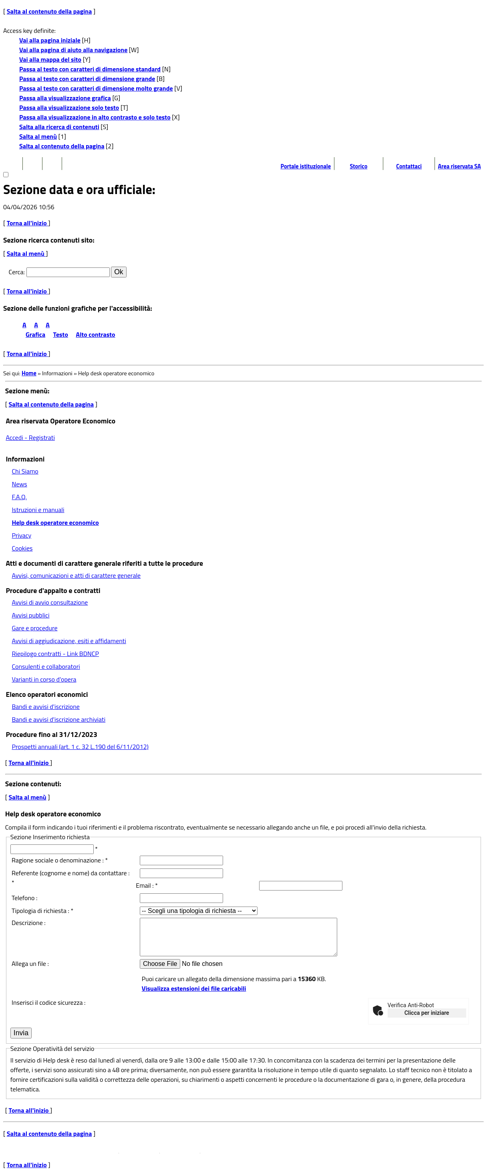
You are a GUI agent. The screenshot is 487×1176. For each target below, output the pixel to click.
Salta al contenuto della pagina (49, 11)
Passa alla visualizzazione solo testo (69, 107)
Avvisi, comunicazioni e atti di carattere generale (76, 575)
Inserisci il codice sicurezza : (48, 1002)
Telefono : (24, 898)
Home (29, 373)
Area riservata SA (459, 166)
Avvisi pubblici (30, 615)
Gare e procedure (34, 628)
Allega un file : (30, 963)
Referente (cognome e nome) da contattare (69, 873)
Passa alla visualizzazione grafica (65, 98)
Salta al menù (38, 136)
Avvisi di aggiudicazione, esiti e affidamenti (69, 641)
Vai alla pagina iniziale (49, 40)
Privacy (21, 535)
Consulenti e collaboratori (46, 666)
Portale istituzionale (305, 166)
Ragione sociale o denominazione (56, 860)
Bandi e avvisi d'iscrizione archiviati (58, 719)
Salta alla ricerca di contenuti (59, 127)
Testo (60, 334)
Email (143, 885)
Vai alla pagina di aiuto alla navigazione (73, 50)
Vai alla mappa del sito (50, 59)
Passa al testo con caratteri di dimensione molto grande (96, 88)
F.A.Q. (19, 497)
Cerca (16, 272)
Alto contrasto (95, 334)
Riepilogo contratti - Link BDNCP (55, 653)
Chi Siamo (25, 471)
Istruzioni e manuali (38, 509)
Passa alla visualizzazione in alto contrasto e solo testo (95, 117)
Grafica (35, 334)
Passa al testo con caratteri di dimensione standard (90, 69)
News (19, 484)
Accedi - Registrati (30, 437)
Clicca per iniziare (426, 1013)
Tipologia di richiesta (39, 910)
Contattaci (409, 166)
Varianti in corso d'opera (44, 679)
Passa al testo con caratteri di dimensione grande (87, 78)
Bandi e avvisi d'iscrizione (46, 706)
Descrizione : (29, 922)
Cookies (22, 548)
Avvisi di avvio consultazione (50, 602)
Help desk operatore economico (55, 522)
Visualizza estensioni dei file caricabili (194, 988)
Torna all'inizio (27, 223)
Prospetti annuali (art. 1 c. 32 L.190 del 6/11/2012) (80, 746)
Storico (359, 166)
